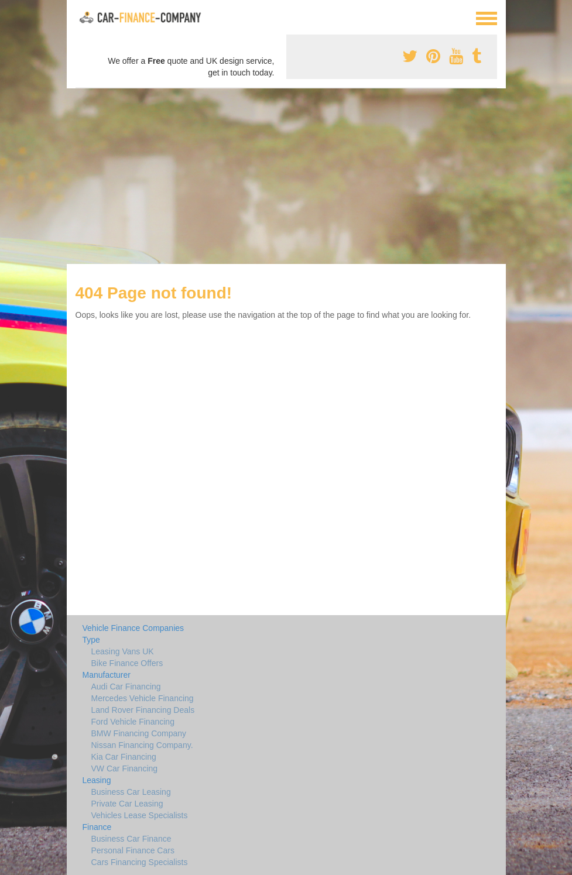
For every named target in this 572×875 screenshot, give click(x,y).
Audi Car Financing (126, 686)
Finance (97, 827)
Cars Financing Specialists (139, 862)
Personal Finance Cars (132, 850)
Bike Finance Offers (127, 663)
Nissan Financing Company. (142, 745)
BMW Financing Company (139, 733)
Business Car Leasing (131, 792)
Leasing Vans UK (122, 651)
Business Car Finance (131, 838)
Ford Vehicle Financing (132, 721)
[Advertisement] (286, 176)
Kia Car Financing (123, 756)
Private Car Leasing (127, 803)
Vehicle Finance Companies (133, 628)
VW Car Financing (124, 768)
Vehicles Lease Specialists (139, 815)
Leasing (97, 780)
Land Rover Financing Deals (143, 710)
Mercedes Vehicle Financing (142, 698)
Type (91, 639)
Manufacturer (107, 675)
